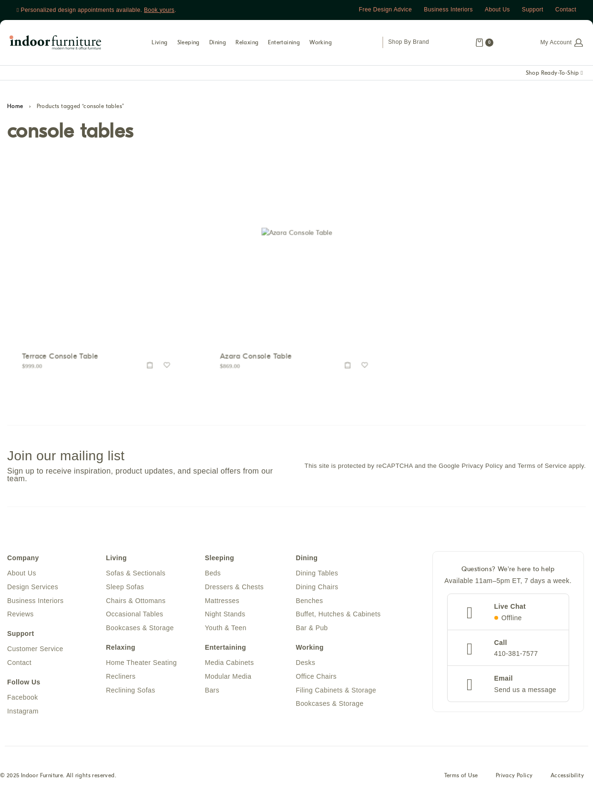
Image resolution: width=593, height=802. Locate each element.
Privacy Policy (512, 776)
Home (15, 106)
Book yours (159, 10)
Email (503, 678)
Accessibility (566, 776)
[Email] (470, 685)
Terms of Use (458, 776)
